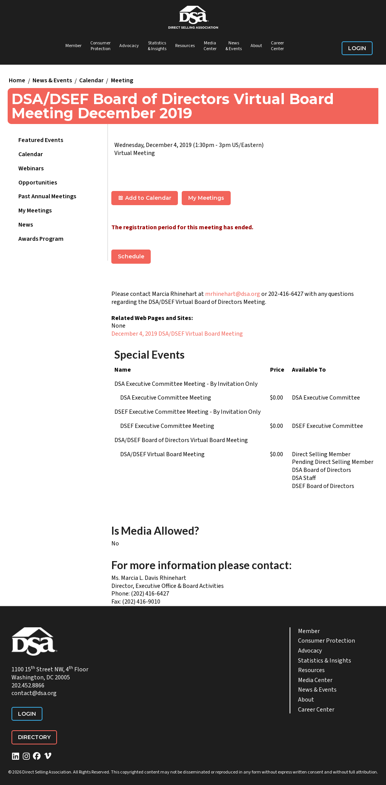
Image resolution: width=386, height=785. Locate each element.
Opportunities (37, 182)
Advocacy (129, 45)
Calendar (91, 81)
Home (17, 81)
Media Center (210, 46)
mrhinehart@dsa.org (232, 294)
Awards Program (41, 239)
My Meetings (35, 210)
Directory (34, 737)
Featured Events (40, 140)
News (25, 224)
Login (357, 48)
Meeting (122, 81)
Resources (185, 45)
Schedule (131, 256)
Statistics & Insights (157, 46)
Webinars (31, 168)
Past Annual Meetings (47, 196)
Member (73, 45)
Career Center (277, 46)
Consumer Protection (100, 46)
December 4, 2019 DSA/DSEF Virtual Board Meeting (177, 334)
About (256, 45)
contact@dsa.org (34, 693)
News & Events (233, 46)
